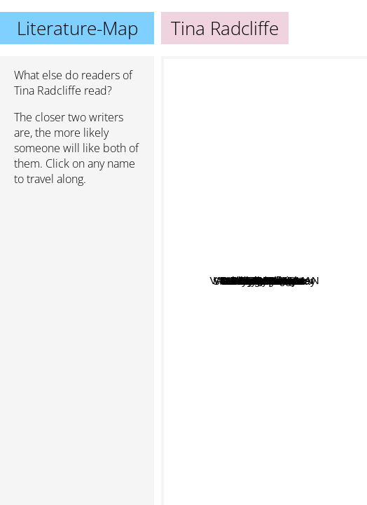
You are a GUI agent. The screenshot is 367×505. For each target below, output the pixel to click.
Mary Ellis (260, 209)
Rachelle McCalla (236, 425)
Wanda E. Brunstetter (276, 112)
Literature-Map (77, 28)
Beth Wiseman (284, 162)
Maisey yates (307, 308)
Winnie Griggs (211, 288)
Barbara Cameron (237, 265)
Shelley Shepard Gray (247, 412)
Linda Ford (283, 281)
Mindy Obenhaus (235, 308)
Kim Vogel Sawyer (268, 359)
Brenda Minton (225, 364)
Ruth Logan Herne (231, 331)
